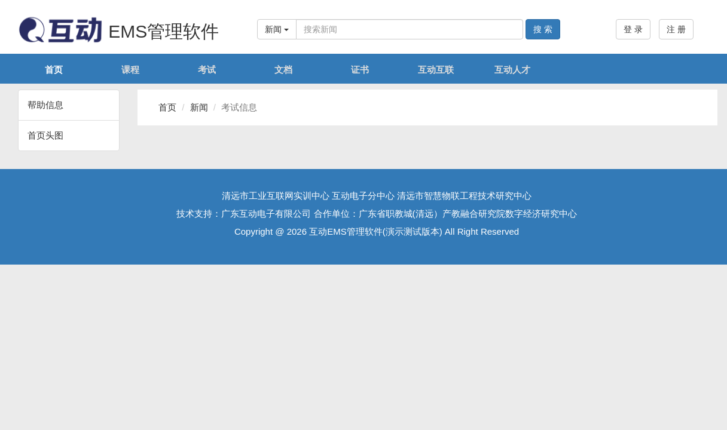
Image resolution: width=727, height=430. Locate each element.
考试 (207, 69)
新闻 (277, 29)
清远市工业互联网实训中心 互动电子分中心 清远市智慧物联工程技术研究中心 (376, 196)
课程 (130, 69)
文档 (283, 69)
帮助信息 (45, 105)
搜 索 (542, 29)
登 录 (633, 29)
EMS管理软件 (118, 31)
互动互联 (436, 69)
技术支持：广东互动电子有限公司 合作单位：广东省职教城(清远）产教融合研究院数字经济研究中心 (376, 213)
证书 (360, 69)
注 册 (676, 29)
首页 (54, 69)
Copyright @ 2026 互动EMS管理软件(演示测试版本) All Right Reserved (376, 231)
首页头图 (45, 135)
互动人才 (512, 69)
